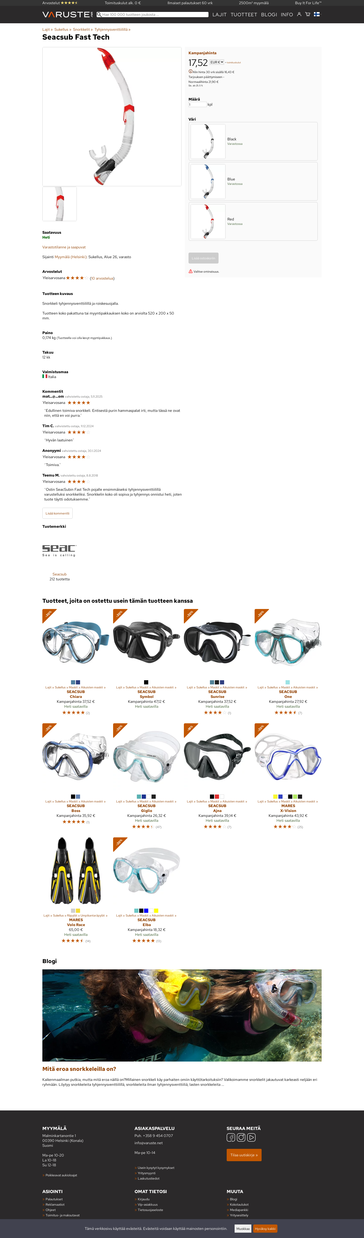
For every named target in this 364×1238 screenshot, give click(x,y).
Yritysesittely (239, 1215)
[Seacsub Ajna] (217, 778)
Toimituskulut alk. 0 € (123, 2)
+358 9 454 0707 (158, 1135)
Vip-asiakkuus (148, 1204)
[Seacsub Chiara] (75, 664)
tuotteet (244, 14)
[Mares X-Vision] (288, 778)
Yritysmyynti (146, 1173)
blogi (269, 14)
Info (287, 14)
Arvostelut (60, 2)
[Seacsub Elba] (146, 892)
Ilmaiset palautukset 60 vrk (190, 2)
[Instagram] (241, 1138)
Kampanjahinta (202, 53)
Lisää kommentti (57, 513)
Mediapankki (239, 1210)
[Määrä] (198, 104)
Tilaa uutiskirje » (244, 1155)
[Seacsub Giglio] (146, 778)
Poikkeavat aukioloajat (61, 1175)
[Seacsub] (59, 561)
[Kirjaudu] (299, 14)
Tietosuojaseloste (150, 1210)
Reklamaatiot (55, 1204)
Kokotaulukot (239, 1204)
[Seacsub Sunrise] (217, 664)
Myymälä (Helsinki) (71, 256)
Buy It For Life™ (308, 2)
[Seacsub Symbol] (146, 664)
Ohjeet (51, 1210)
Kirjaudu (144, 1199)
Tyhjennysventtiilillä (112, 29)
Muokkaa (242, 1228)
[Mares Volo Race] (75, 892)
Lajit (219, 14)
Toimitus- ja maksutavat (63, 1215)
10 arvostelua (102, 278)
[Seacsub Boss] (75, 778)
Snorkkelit (83, 29)
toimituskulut (234, 62)
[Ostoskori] (307, 14)
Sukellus (62, 29)
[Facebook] (231, 1138)
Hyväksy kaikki (265, 1228)
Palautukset (54, 1199)
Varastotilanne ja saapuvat (64, 247)
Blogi (233, 1199)
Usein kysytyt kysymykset (156, 1167)
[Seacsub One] (288, 664)
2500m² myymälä (254, 2)
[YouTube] (251, 1138)
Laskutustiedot (148, 1178)
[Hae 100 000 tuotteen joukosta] (152, 14)
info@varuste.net (149, 1142)
